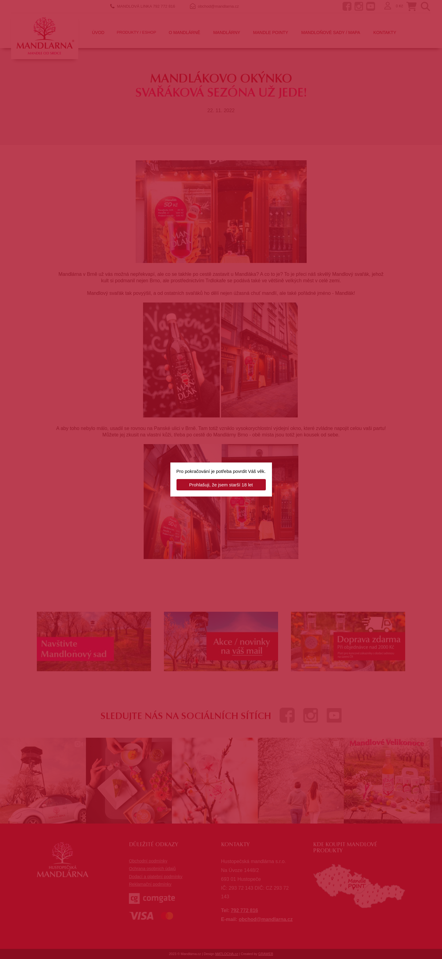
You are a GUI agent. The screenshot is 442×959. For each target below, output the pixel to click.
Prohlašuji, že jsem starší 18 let (221, 484)
